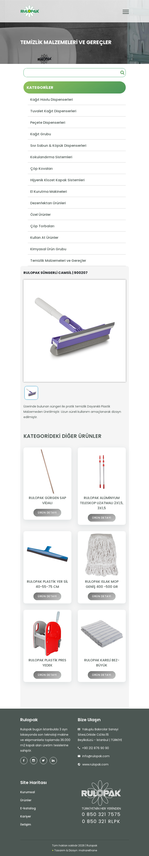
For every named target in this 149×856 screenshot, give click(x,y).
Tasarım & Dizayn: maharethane (74, 850)
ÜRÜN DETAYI (47, 513)
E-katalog (28, 808)
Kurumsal (27, 792)
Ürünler (26, 800)
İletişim (25, 824)
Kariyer (25, 816)
